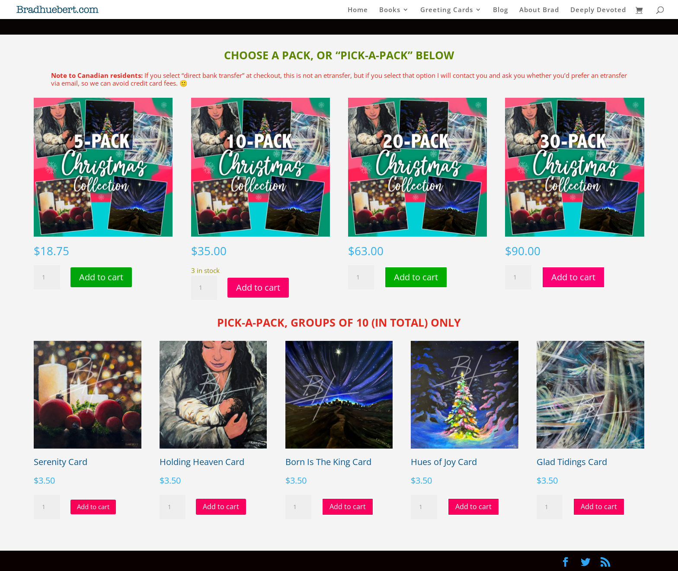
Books (389, 10)
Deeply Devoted (598, 10)
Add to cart (101, 277)
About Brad (539, 10)
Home (358, 10)
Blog (500, 10)
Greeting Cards (446, 10)
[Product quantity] (47, 277)
